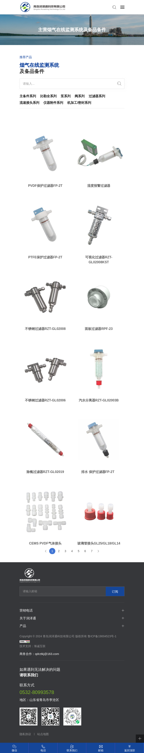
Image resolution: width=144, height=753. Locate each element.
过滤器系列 (97, 96)
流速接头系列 (29, 102)
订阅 (115, 591)
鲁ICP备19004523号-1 (102, 636)
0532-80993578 (37, 692)
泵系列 (66, 96)
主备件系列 (28, 96)
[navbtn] (122, 7)
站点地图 (43, 734)
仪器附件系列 (53, 102)
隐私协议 (25, 734)
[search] (119, 84)
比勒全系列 (48, 96)
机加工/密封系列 (79, 102)
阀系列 (80, 96)
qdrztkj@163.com (47, 654)
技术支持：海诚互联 (32, 646)
